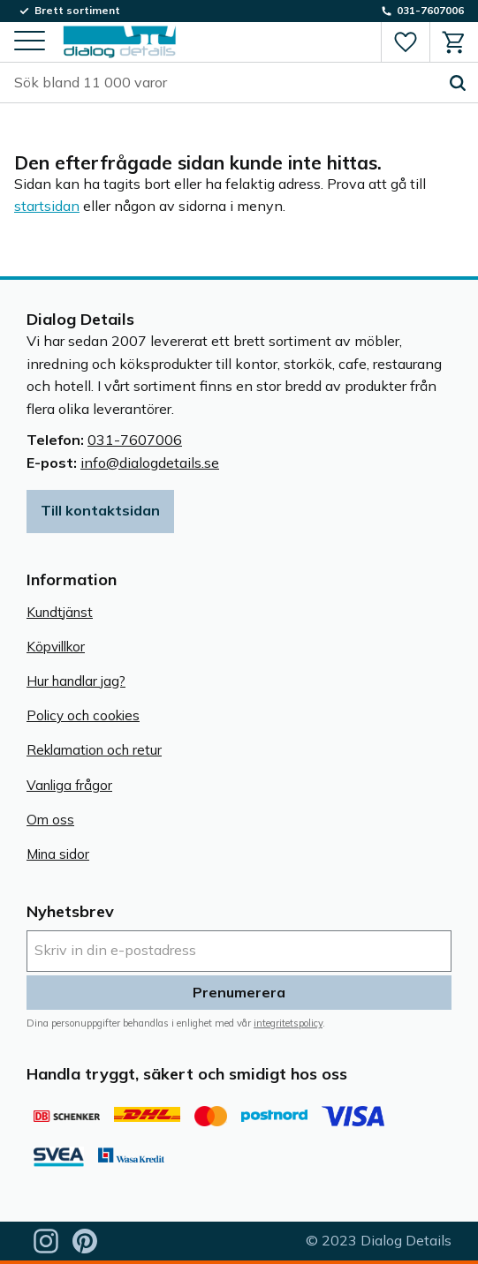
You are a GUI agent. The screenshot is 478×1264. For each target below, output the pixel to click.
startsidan (47, 205)
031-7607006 (134, 439)
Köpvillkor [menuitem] (56, 646)
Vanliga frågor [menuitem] (69, 785)
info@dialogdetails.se (149, 462)
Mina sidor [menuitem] (58, 854)
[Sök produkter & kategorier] (225, 83)
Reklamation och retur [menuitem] (94, 749)
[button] (29, 41)
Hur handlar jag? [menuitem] (76, 681)
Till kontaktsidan (100, 510)
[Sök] (457, 83)
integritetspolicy (288, 1023)
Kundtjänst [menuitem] (60, 612)
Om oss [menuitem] (50, 819)
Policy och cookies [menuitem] (83, 715)
